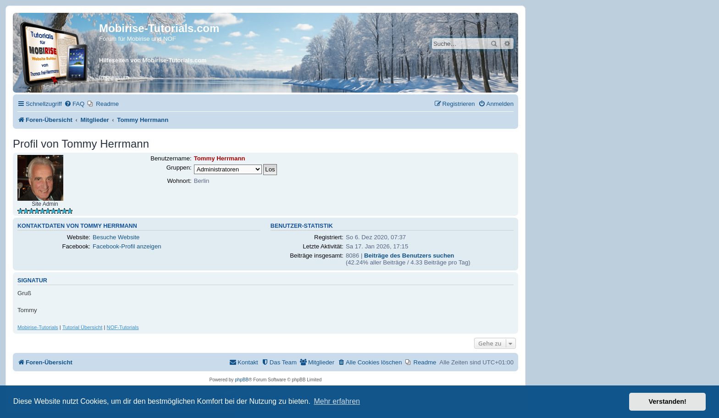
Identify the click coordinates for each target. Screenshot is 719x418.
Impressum (114, 77)
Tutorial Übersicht (82, 327)
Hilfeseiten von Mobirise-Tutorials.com (152, 60)
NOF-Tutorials (123, 327)
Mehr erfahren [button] (337, 401)
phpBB (242, 379)
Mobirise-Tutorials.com (159, 28)
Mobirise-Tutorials (37, 327)
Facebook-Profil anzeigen (127, 246)
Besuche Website (116, 237)
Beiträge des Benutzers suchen (409, 255)
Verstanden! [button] (667, 401)
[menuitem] (74, 103)
